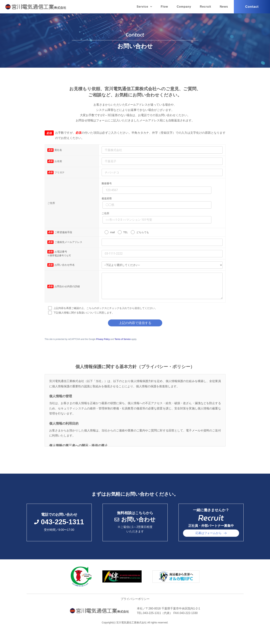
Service (144, 6)
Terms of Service (122, 339)
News (224, 6)
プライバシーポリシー (135, 598)
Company (184, 6)
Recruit (205, 6)
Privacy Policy (103, 339)
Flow (164, 6)
